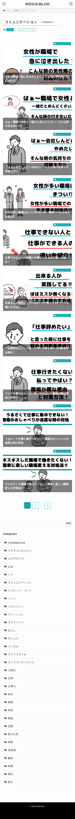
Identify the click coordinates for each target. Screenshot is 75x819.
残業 (10, 741)
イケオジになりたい (20, 550)
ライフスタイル (17, 654)
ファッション (16, 614)
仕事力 (12, 686)
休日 (10, 694)
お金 (10, 566)
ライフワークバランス (21, 662)
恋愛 (10, 726)
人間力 (10, 30)
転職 (10, 765)
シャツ (12, 598)
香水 (10, 781)
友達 (10, 710)
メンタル (13, 646)
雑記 (10, 773)
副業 (10, 702)
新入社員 (13, 734)
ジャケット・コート (20, 590)
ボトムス (13, 638)
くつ (10, 574)
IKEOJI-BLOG (37, 4)
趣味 (10, 758)
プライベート (16, 622)
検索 (68, 523)
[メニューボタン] (4, 4)
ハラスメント (16, 606)
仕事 (10, 678)
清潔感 (12, 750)
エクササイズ (16, 558)
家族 (10, 718)
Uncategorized (16, 542)
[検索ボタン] (71, 4)
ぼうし (12, 630)
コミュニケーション (20, 582)
